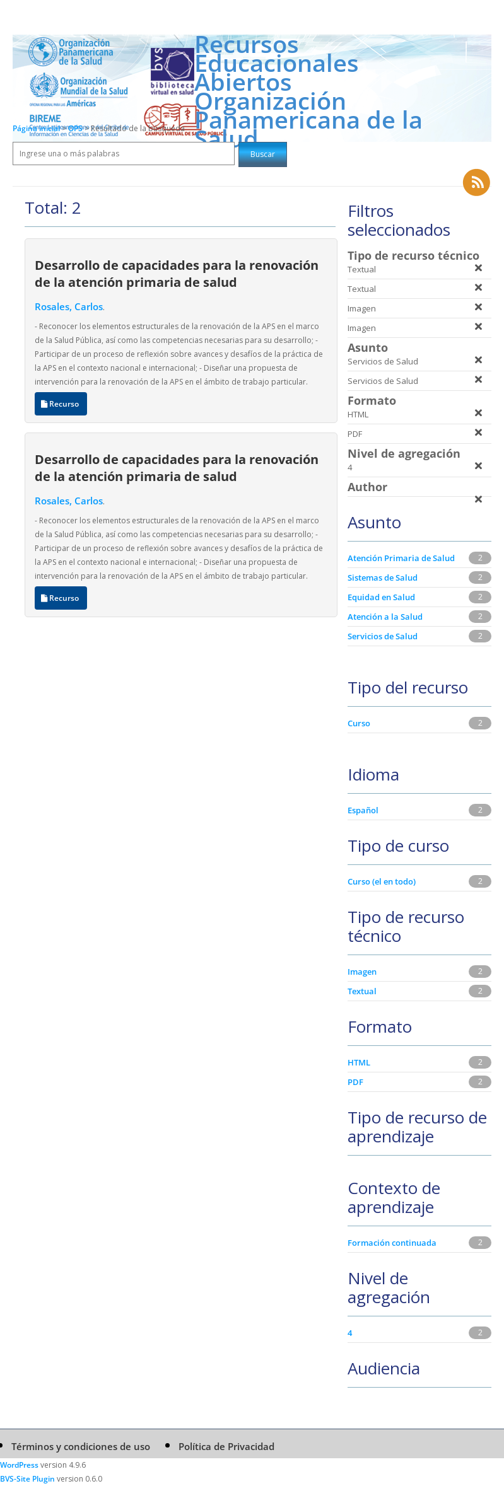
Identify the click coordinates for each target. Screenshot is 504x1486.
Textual (362, 991)
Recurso (61, 403)
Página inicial (36, 128)
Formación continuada (392, 1242)
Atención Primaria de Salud (401, 558)
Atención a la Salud (385, 616)
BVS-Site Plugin (27, 1478)
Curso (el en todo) (382, 881)
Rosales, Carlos (69, 306)
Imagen (362, 971)
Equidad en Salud (381, 597)
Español (363, 810)
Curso (359, 723)
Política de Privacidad (226, 1446)
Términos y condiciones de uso (80, 1446)
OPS (76, 128)
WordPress (19, 1465)
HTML (359, 1062)
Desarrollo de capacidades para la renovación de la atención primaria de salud (177, 273)
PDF (355, 1082)
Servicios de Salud (383, 636)
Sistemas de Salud (383, 577)
